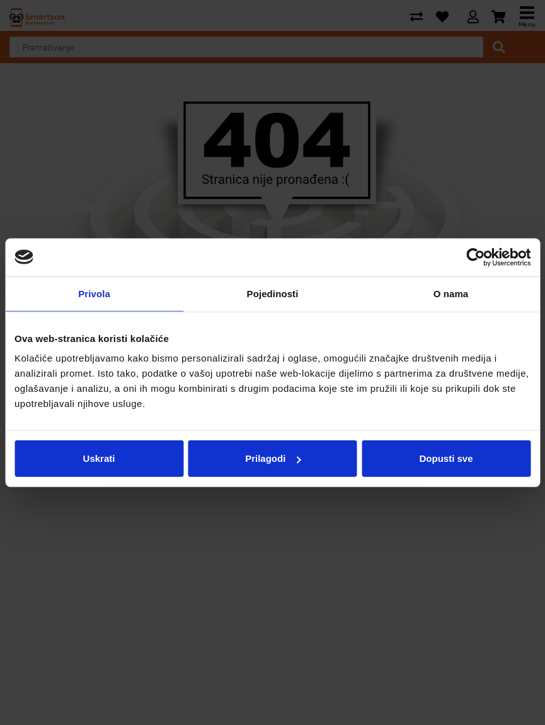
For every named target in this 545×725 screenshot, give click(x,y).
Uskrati (99, 458)
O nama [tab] (451, 293)
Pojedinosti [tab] (273, 293)
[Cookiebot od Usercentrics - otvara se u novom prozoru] (475, 256)
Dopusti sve (446, 458)
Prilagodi (273, 458)
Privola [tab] (94, 293)
